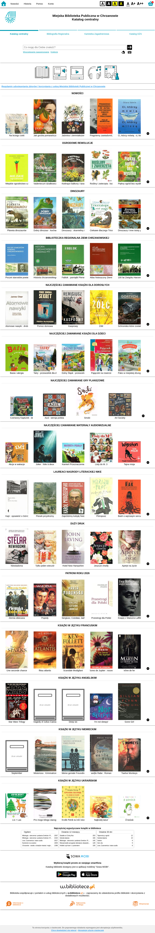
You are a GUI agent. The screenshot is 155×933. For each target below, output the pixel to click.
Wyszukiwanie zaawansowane (36, 52)
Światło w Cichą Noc (67, 835)
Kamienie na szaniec (29, 843)
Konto (51, 4)
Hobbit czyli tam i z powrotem (70, 845)
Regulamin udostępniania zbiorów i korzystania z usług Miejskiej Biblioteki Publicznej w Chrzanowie (53, 86)
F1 (133, 3)
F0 (128, 3)
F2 (140, 3)
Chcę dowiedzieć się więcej (63, 930)
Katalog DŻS (135, 34)
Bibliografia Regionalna (58, 34)
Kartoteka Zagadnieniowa (96, 34)
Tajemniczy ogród (103, 835)
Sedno (99, 840)
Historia (27, 4)
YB (114, 3)
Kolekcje (54, 52)
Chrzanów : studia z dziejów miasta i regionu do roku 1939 (42, 845)
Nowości (15, 4)
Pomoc (39, 4)
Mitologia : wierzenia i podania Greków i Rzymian (39, 835)
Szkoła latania (64, 838)
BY (121, 3)
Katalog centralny (19, 34)
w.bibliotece (75, 893)
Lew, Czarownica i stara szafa (32, 840)
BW (109, 3)
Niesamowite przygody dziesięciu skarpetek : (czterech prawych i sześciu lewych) (87, 843)
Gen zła (100, 843)
